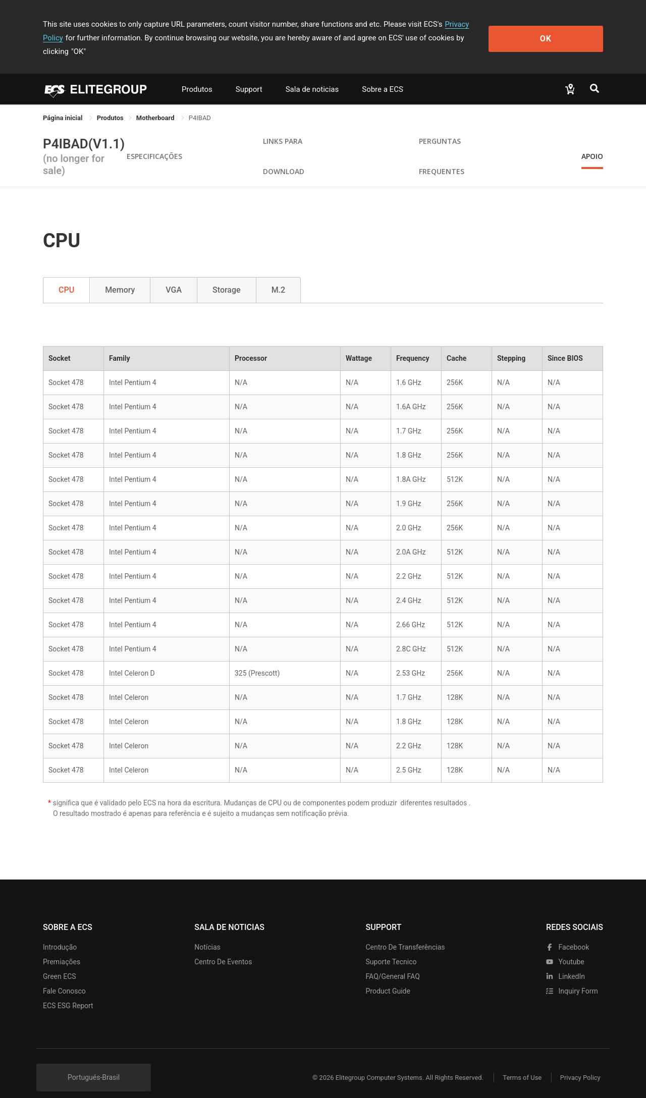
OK (562, 31)
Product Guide (388, 977)
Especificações (154, 142)
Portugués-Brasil (94, 1064)
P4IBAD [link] (200, 104)
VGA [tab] (174, 276)
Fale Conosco (64, 977)
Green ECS (59, 963)
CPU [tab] (66, 276)
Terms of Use (519, 1064)
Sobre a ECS (382, 75)
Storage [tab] (226, 276)
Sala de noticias (312, 75)
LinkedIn (565, 963)
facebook (567, 933)
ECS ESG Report (68, 992)
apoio (592, 142)
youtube (565, 948)
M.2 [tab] (279, 276)
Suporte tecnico (391, 948)
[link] (110, 104)
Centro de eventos (223, 948)
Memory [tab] (120, 276)
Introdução (60, 933)
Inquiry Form (572, 977)
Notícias (207, 933)
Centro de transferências (405, 933)
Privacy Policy (468, 24)
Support (249, 75)
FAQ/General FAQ (393, 963)
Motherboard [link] (156, 104)
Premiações (61, 948)
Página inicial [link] (63, 104)
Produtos (197, 75)
